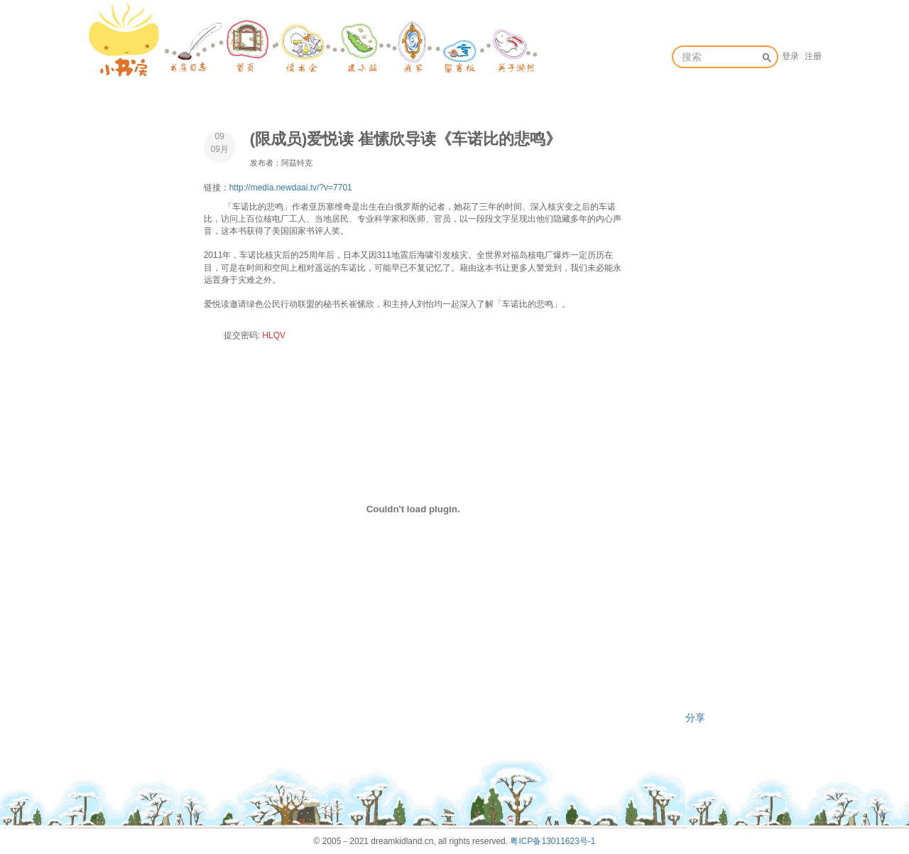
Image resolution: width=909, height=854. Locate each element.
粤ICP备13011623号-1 (552, 841)
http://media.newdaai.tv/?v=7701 (290, 188)
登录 (790, 56)
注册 (813, 56)
